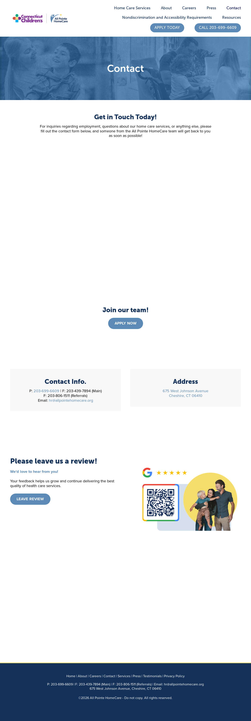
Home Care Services (132, 8)
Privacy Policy (174, 676)
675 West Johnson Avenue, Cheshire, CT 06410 (125, 688)
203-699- (58, 684)
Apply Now (126, 323)
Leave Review (30, 499)
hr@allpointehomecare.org (71, 400)
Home (70, 676)
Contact (233, 8)
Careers (189, 8)
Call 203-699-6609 (218, 27)
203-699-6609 (47, 390)
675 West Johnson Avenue (185, 390)
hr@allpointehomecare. (181, 684)
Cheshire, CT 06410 (185, 395)
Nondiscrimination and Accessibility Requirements (167, 17)
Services (124, 676)
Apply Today (167, 27)
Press (211, 8)
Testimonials (152, 676)
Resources (231, 17)
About (166, 8)
